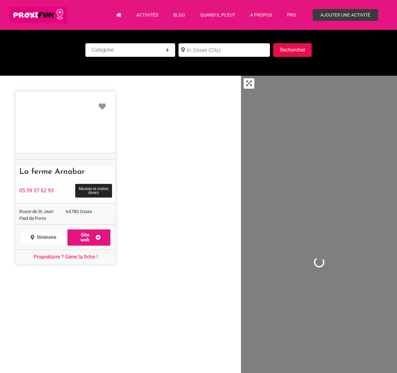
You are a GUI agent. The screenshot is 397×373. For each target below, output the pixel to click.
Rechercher (296, 49)
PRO (291, 15)
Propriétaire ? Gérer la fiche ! (66, 257)
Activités (147, 15)
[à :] (224, 50)
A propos (261, 15)
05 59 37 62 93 (36, 190)
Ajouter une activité (345, 15)
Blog (179, 15)
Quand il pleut (217, 15)
